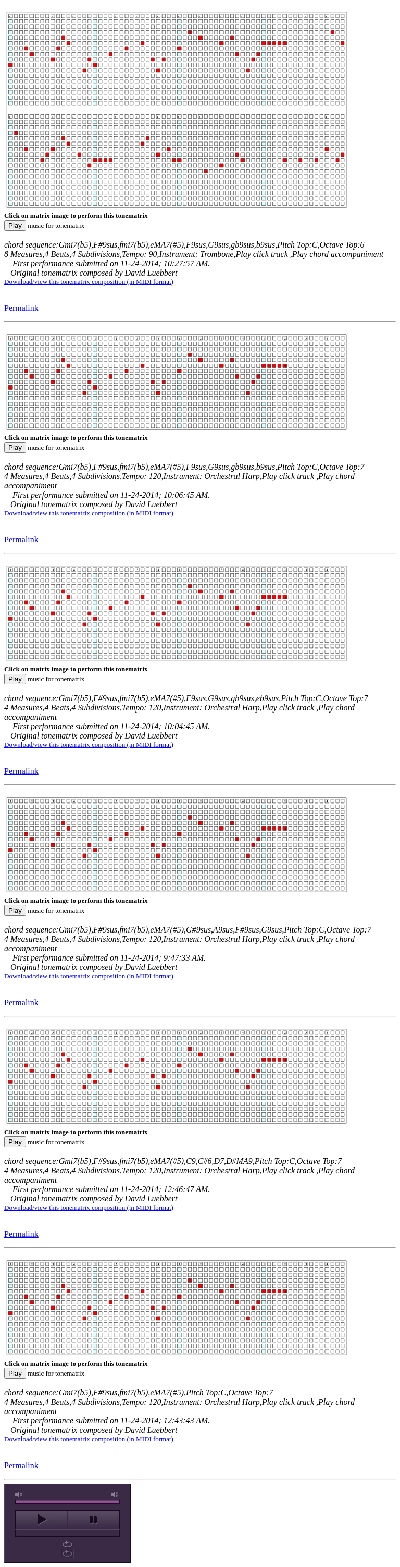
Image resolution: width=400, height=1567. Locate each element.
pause (93, 1520)
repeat (67, 1544)
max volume (115, 1494)
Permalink (21, 308)
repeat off (67, 1553)
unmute (19, 1494)
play (41, 1520)
